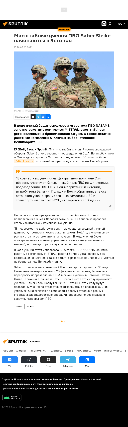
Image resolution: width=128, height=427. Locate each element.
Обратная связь (69, 388)
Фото (97, 350)
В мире (69, 350)
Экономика (38, 350)
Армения (21, 350)
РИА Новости (24, 161)
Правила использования (27, 379)
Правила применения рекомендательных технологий (31, 388)
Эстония (30, 306)
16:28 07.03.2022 (23, 47)
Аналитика (84, 350)
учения (19, 306)
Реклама (57, 379)
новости (7, 350)
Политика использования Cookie (55, 383)
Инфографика (113, 350)
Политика (55, 350)
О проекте (7, 379)
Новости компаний (91, 379)
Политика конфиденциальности (19, 383)
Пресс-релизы (72, 379)
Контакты (47, 379)
